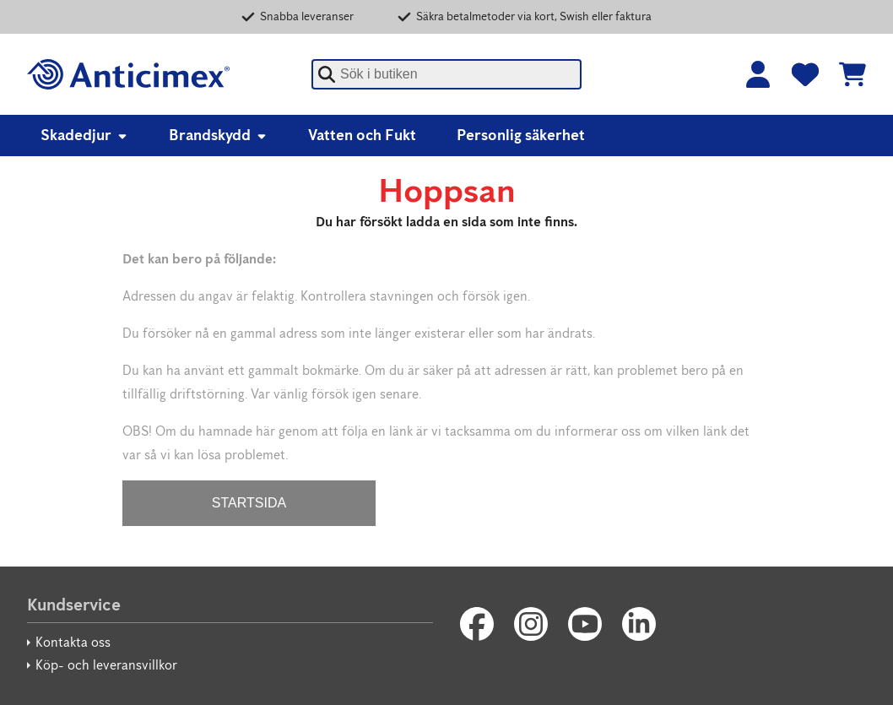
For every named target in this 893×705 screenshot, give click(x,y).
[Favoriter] (805, 74)
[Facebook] (477, 624)
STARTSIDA (249, 503)
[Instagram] (531, 624)
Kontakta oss (73, 642)
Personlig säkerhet (521, 135)
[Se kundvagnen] (852, 74)
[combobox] (446, 74)
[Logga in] (758, 74)
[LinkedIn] (639, 624)
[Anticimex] (128, 74)
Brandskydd (218, 135)
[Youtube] (585, 624)
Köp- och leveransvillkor (106, 665)
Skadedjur (84, 135)
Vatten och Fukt (362, 135)
